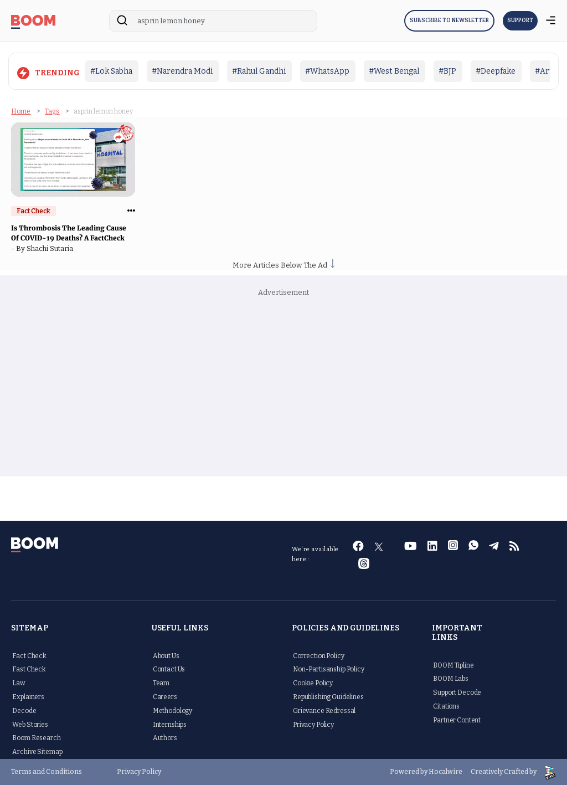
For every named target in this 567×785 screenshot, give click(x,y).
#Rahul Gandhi (259, 71)
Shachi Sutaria (51, 248)
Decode (24, 711)
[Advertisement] (284, 387)
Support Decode (457, 692)
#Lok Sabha (111, 71)
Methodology (172, 711)
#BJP (447, 71)
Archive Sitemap (37, 752)
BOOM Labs (450, 679)
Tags (52, 111)
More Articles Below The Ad (283, 265)
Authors (165, 738)
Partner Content (457, 720)
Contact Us (169, 669)
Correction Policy (318, 656)
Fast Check (29, 669)
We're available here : (315, 554)
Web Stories (30, 724)
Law (18, 683)
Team (161, 683)
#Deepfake (496, 71)
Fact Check (29, 656)
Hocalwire (445, 772)
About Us (166, 656)
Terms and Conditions (46, 772)
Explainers (28, 697)
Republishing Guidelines (328, 697)
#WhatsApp (327, 71)
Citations (446, 706)
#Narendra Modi (182, 71)
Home (20, 111)
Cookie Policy (313, 683)
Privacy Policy (313, 724)
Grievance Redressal (324, 711)
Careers (165, 697)
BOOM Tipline (453, 665)
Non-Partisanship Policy (328, 669)
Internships (170, 724)
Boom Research (36, 738)
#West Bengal (394, 71)
